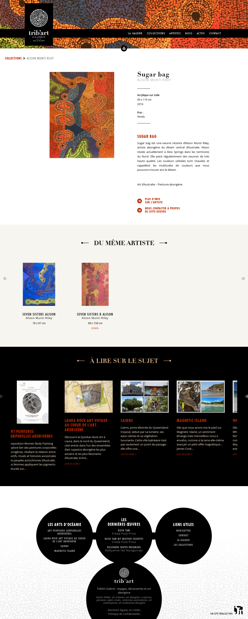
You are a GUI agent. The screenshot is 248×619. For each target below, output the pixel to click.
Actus (201, 33)
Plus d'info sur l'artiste (154, 201)
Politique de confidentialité (124, 614)
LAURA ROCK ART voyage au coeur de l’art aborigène (86, 425)
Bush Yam (124, 532)
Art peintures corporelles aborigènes (31, 434)
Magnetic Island (192, 420)
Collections (156, 33)
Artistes (175, 33)
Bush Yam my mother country (124, 540)
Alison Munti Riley (40, 58)
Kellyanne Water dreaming (124, 549)
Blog (188, 33)
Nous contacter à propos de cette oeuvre (162, 210)
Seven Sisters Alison (39, 314)
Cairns (127, 420)
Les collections (183, 544)
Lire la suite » (72, 463)
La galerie (183, 540)
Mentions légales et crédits (124, 610)
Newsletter (183, 530)
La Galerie (135, 33)
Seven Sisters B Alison (95, 314)
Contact (215, 33)
